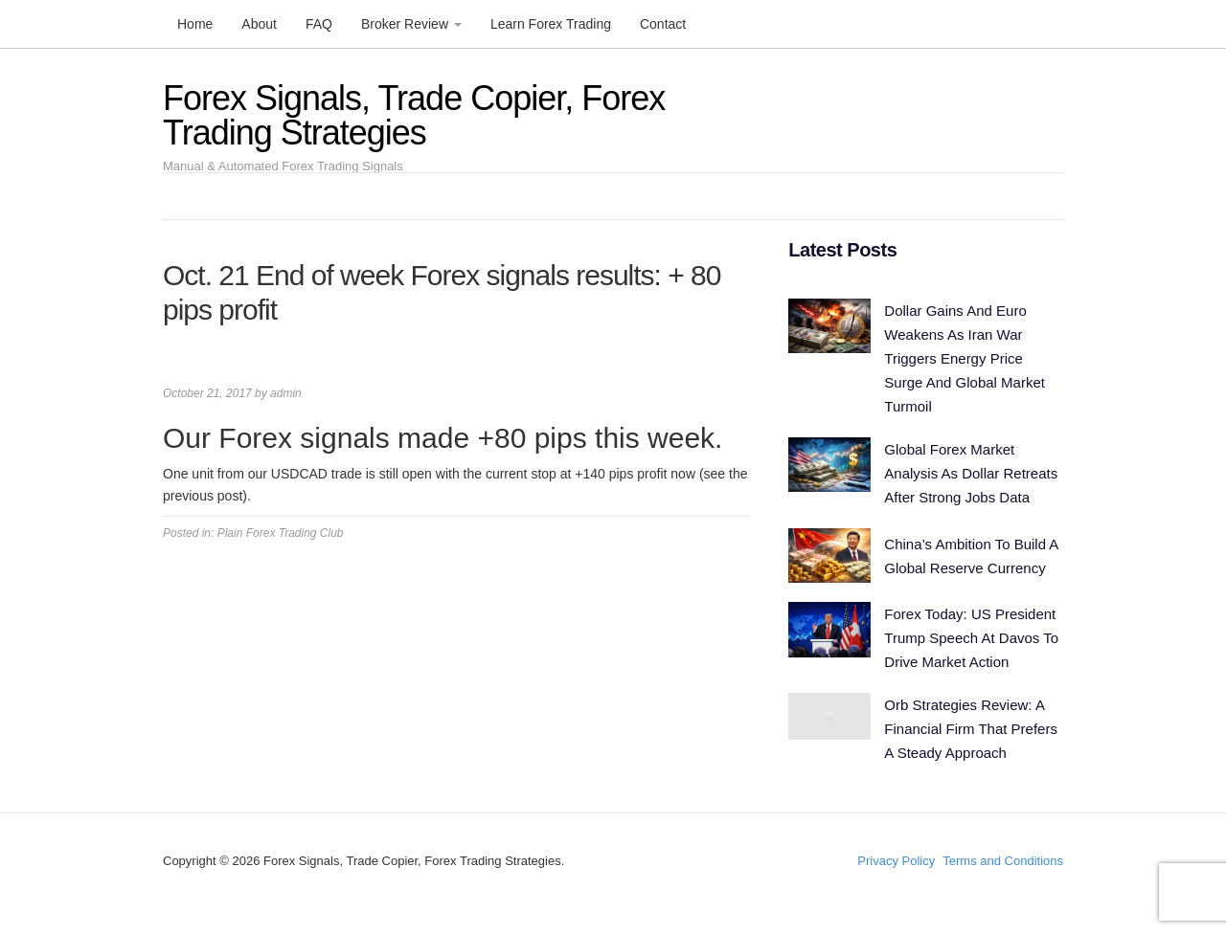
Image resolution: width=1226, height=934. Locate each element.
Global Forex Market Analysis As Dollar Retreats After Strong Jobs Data (970, 473)
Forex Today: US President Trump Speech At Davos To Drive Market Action (971, 638)
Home (195, 24)
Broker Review (411, 24)
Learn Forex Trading (550, 24)
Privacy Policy (896, 861)
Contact (663, 24)
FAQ (319, 24)
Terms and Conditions (1002, 861)
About (259, 24)
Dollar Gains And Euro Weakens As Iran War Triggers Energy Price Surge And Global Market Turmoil (964, 358)
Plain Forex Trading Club (280, 533)
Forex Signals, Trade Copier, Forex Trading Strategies (414, 115)
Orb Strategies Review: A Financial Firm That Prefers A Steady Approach (970, 729)
